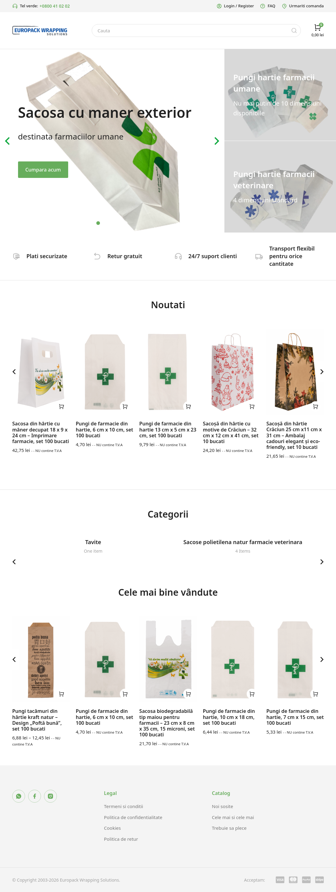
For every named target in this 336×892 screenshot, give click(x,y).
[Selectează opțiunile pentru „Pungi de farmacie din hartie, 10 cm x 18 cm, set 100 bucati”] (252, 694)
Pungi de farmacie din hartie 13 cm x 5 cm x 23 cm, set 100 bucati (167, 429)
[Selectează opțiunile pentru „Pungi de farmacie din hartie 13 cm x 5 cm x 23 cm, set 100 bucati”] (188, 406)
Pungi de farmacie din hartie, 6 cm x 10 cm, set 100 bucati (104, 429)
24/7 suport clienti (214, 256)
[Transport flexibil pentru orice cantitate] (260, 256)
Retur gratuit (126, 256)
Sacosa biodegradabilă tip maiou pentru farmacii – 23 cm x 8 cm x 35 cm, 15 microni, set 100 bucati (167, 723)
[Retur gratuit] (98, 256)
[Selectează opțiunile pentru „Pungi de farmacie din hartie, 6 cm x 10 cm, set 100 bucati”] (125, 406)
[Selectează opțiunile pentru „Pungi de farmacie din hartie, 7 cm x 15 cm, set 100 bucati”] (315, 694)
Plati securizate (48, 256)
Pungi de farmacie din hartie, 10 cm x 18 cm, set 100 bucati (229, 717)
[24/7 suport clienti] (179, 256)
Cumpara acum (43, 169)
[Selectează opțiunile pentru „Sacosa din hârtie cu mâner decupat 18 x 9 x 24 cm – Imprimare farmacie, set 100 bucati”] (61, 406)
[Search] (294, 30)
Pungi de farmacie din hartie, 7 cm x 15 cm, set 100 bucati (295, 717)
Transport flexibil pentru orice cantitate (293, 256)
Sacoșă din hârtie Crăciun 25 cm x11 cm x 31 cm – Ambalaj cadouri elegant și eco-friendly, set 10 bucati (294, 435)
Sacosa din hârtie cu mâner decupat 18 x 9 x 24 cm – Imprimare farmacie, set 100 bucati (40, 432)
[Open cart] (318, 30)
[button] (98, 223)
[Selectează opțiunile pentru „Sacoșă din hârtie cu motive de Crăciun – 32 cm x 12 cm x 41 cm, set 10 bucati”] (252, 406)
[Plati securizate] (17, 256)
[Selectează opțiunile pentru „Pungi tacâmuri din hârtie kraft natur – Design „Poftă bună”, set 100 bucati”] (61, 694)
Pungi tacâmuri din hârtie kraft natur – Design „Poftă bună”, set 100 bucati (37, 720)
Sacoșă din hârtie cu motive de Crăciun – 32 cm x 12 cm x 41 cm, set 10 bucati (230, 432)
